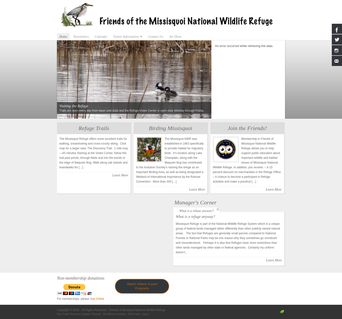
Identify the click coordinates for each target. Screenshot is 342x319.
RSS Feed (134, 314)
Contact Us (155, 36)
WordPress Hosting (114, 314)
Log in (145, 314)
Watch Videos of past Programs (142, 286)
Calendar (101, 36)
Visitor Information (126, 36)
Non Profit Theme (67, 314)
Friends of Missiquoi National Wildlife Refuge (171, 16)
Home (63, 36)
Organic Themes (91, 314)
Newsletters (81, 36)
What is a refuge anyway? (196, 211)
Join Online (97, 298)
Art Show (175, 36)
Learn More (120, 175)
